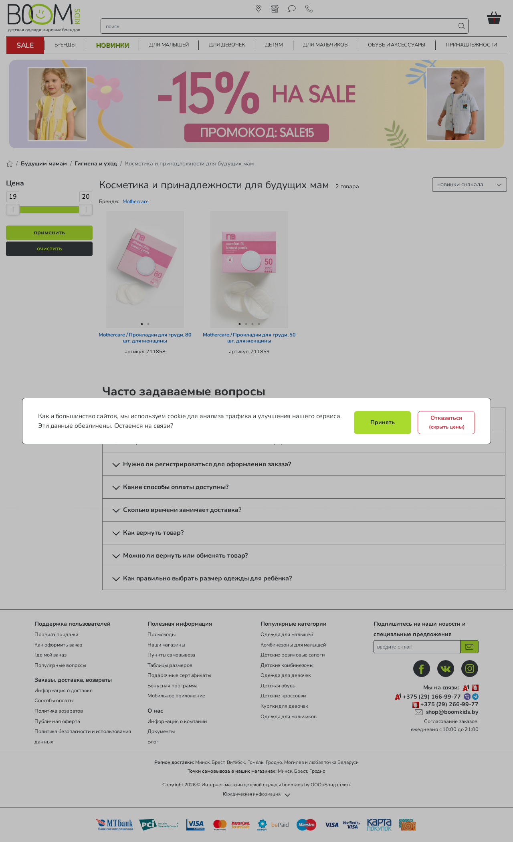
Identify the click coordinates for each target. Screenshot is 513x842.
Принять (382, 422)
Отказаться (447, 422)
